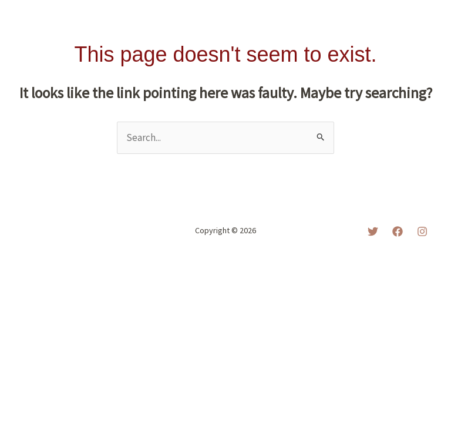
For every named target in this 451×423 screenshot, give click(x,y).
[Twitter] (373, 231)
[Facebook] (397, 231)
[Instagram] (422, 231)
